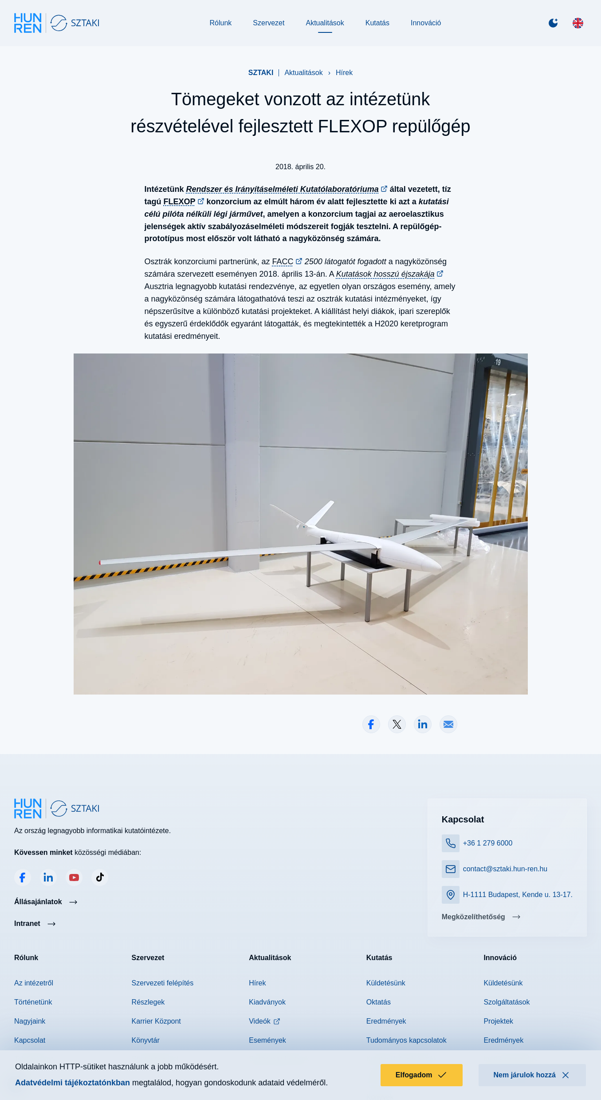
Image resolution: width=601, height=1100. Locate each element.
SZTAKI (261, 72)
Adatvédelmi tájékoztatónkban (72, 1082)
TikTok (99, 877)
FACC (283, 261)
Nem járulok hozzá (532, 1075)
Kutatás (377, 23)
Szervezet (268, 23)
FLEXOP (180, 201)
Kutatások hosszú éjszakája (385, 274)
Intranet (27, 923)
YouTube (74, 877)
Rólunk (221, 23)
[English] (578, 23)
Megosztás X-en (397, 724)
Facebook (22, 877)
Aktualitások (325, 23)
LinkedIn (48, 877)
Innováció (426, 23)
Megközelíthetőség (473, 917)
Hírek (344, 72)
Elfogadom (422, 1075)
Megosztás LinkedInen (422, 724)
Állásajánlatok (38, 901)
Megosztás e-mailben (448, 724)
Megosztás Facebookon (371, 724)
